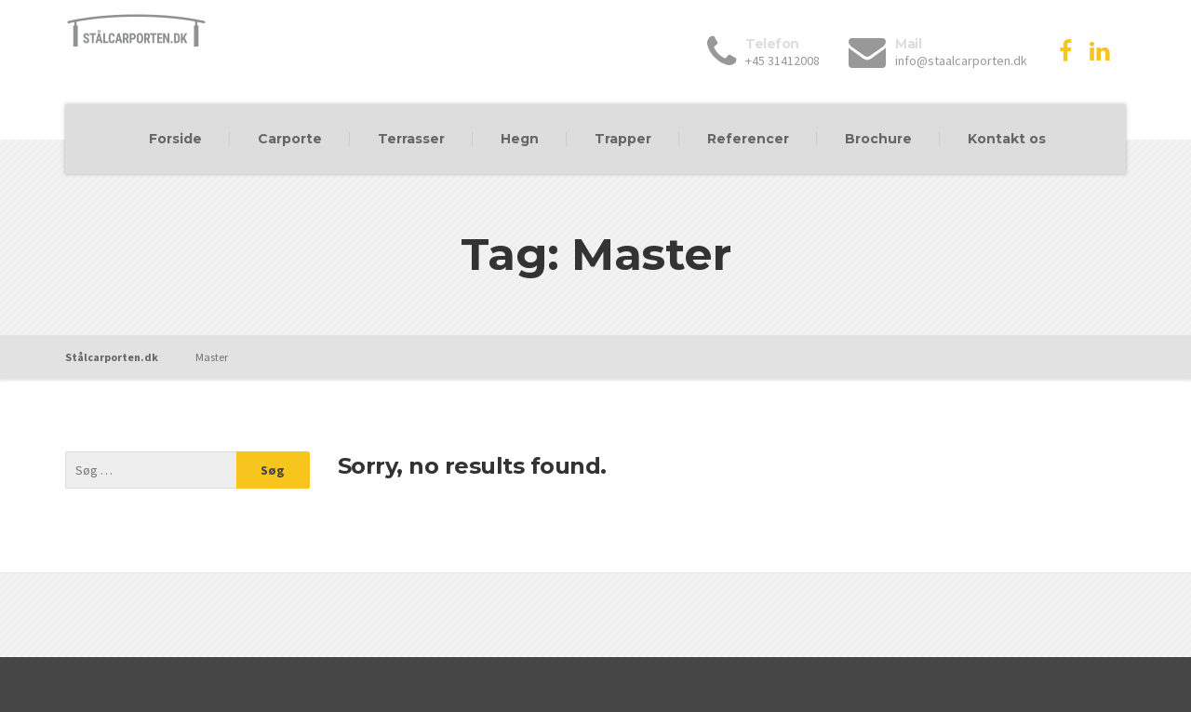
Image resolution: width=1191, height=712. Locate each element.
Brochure (878, 138)
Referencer (748, 138)
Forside (175, 138)
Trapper (623, 138)
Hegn (520, 138)
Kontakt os (1007, 138)
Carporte (290, 138)
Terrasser (411, 138)
